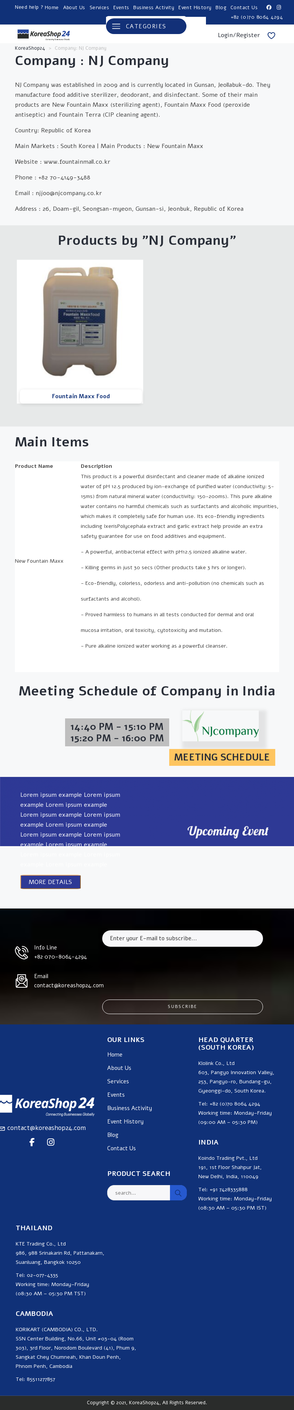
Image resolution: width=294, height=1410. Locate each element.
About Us (74, 7)
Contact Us (244, 7)
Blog (221, 7)
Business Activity (153, 7)
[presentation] (160, 967)
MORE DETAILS (50, 882)
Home (52, 7)
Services (99, 7)
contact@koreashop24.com (46, 1127)
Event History (194, 7)
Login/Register (239, 35)
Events (121, 7)
